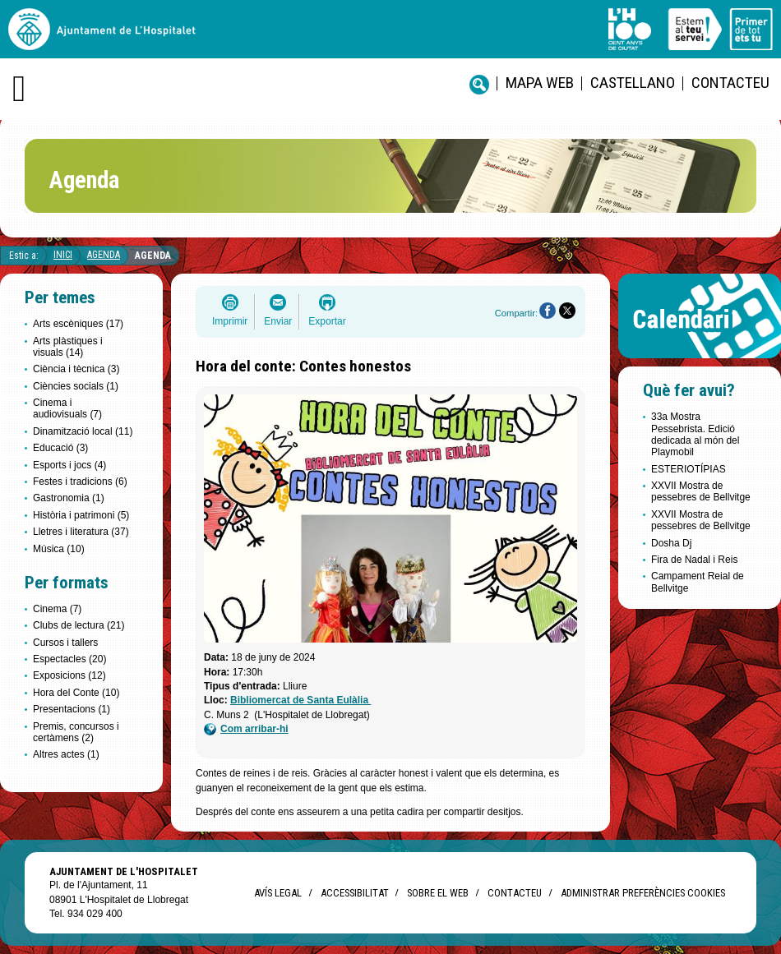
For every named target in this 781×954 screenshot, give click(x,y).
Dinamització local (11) (82, 431)
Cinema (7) (57, 609)
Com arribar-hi (246, 729)
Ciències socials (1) (75, 386)
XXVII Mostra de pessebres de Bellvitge (701, 491)
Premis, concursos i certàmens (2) (76, 732)
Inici (62, 254)
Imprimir (229, 321)
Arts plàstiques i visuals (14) (68, 346)
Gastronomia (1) (68, 498)
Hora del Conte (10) (76, 692)
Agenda (103, 254)
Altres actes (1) (66, 754)
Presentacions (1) (71, 709)
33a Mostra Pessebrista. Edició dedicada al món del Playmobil (695, 434)
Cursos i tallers (65, 642)
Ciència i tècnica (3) (76, 369)
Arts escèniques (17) (78, 324)
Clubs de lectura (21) (78, 625)
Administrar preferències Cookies (643, 893)
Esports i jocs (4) (69, 465)
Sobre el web (438, 893)
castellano (632, 82)
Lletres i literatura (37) (81, 531)
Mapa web (540, 82)
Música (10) (59, 549)
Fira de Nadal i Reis (694, 559)
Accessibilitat (354, 893)
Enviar (278, 321)
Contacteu (730, 82)
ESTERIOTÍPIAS (688, 469)
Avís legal (278, 893)
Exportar (326, 321)
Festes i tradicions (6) (80, 481)
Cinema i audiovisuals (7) (67, 408)
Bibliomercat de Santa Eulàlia (300, 700)
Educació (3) (60, 448)
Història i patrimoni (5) (81, 515)
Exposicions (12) (69, 675)
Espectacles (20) (69, 659)
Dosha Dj (671, 543)
